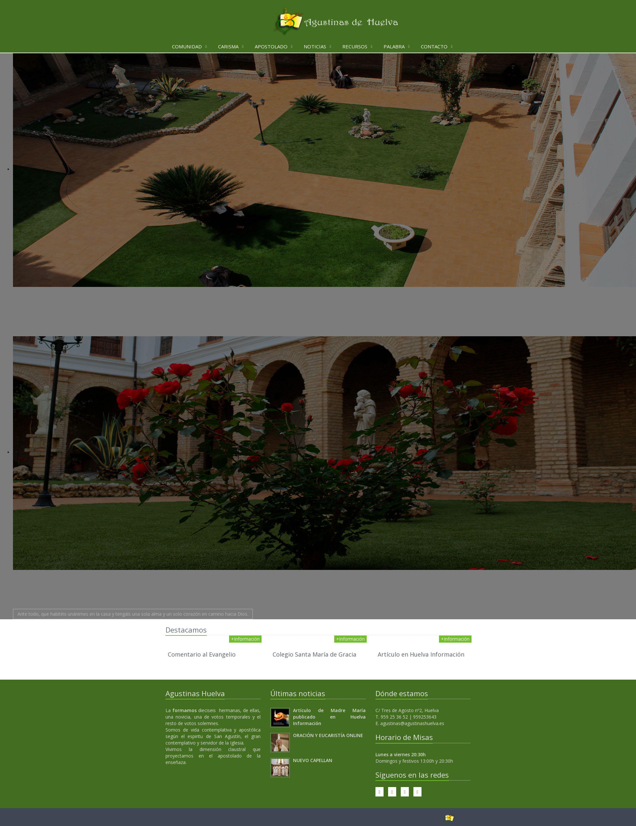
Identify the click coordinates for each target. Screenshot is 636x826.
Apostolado (271, 46)
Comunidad (187, 46)
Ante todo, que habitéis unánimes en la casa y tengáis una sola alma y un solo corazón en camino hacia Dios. (133, 614)
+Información (245, 639)
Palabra (394, 46)
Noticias (315, 46)
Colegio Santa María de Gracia (314, 654)
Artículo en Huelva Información (421, 654)
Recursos (354, 46)
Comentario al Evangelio (202, 654)
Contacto (434, 46)
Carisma (228, 46)
